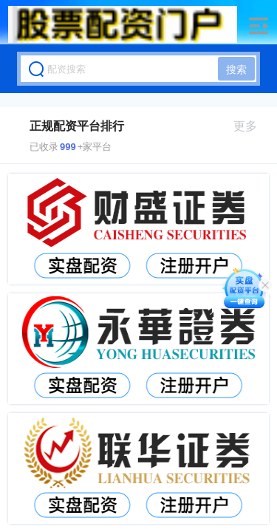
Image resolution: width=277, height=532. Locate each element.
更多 (251, 126)
